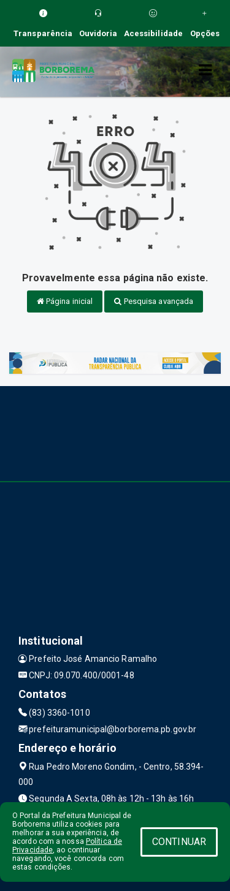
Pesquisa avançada (153, 301)
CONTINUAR (179, 841)
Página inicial (65, 301)
